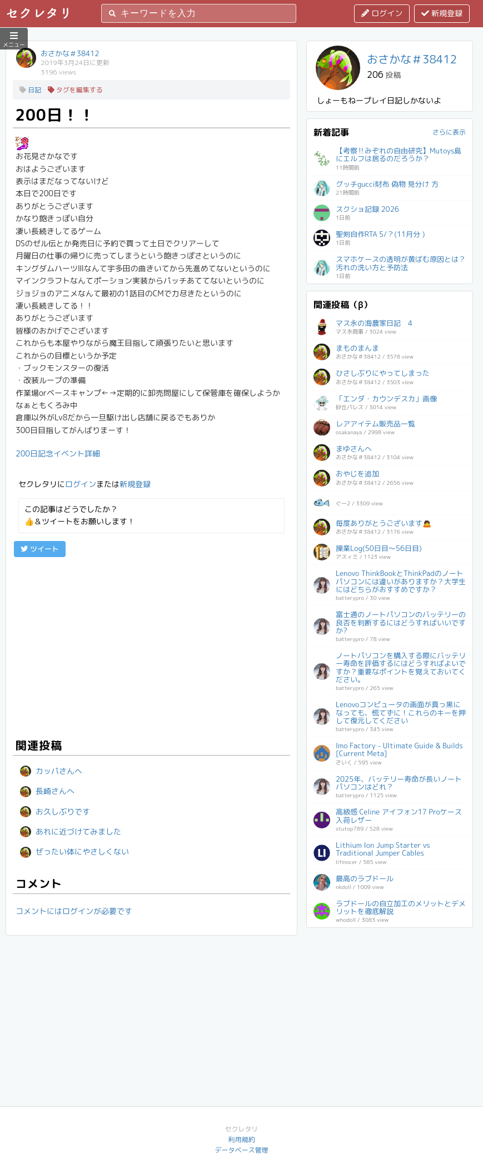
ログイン (381, 13)
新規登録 (441, 13)
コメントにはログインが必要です (74, 911)
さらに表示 (449, 132)
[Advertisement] (151, 646)
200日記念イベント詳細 (58, 453)
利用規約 (241, 1139)
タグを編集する (75, 90)
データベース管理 (241, 1150)
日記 (30, 90)
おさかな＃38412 (70, 53)
